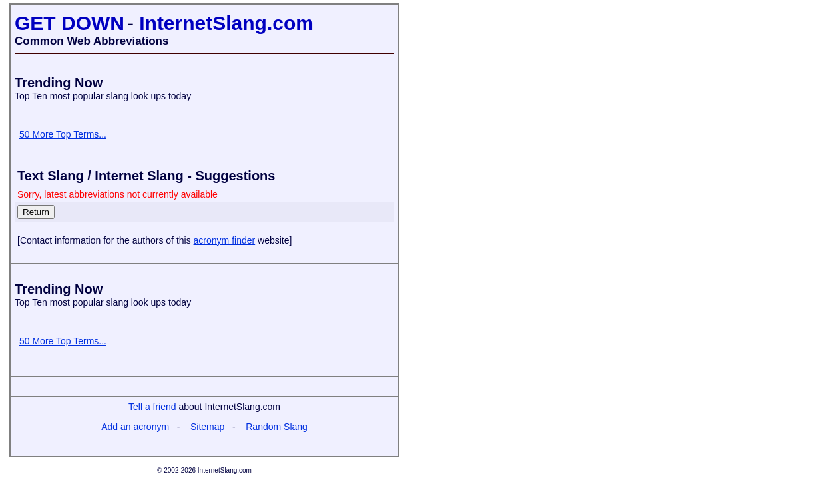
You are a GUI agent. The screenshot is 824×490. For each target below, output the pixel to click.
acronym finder (225, 240)
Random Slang (277, 426)
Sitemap (207, 426)
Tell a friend (152, 406)
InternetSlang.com (226, 23)
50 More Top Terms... (62, 134)
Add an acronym (135, 426)
